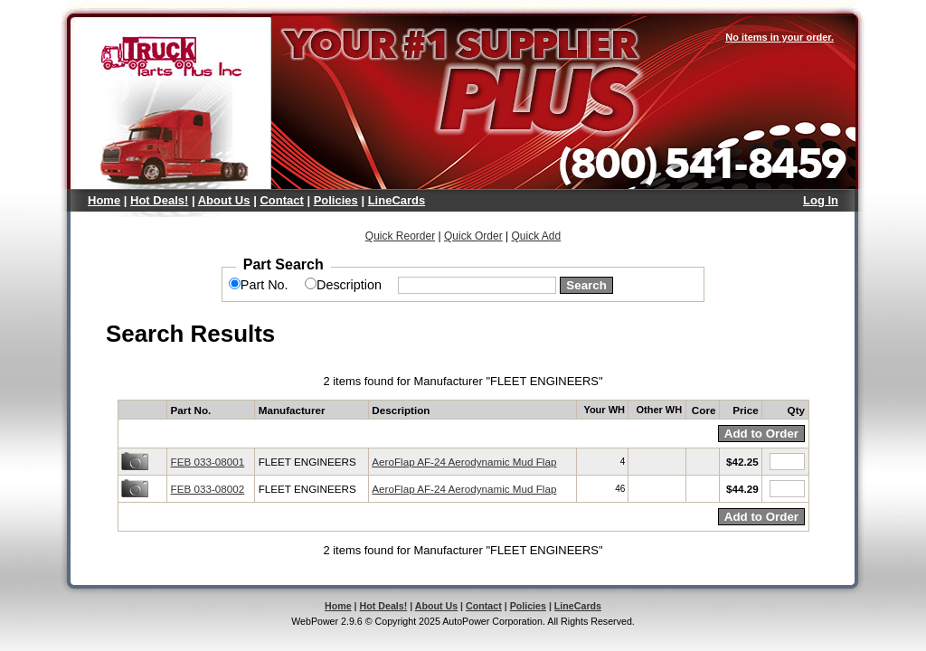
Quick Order (473, 236)
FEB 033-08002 (208, 489)
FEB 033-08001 (208, 461)
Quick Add (536, 236)
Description (349, 285)
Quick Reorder (400, 236)
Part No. (264, 285)
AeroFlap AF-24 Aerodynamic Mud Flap (464, 461)
